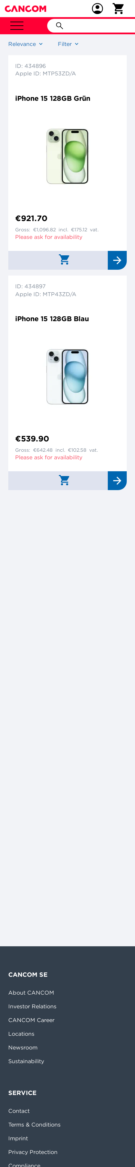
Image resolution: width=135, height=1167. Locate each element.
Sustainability (26, 1061)
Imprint (18, 1138)
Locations (21, 1033)
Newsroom (23, 1047)
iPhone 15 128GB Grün (52, 98)
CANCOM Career (31, 1020)
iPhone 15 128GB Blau (52, 318)
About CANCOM (31, 992)
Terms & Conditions (34, 1124)
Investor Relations (32, 1006)
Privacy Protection (33, 1151)
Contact (19, 1110)
